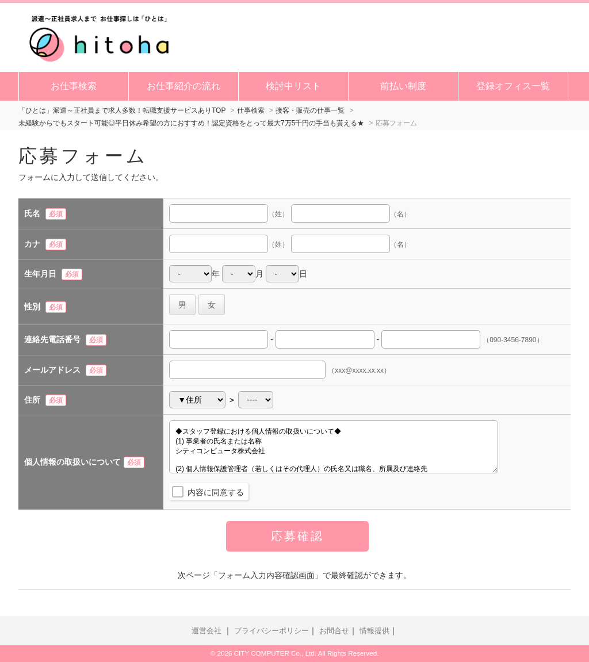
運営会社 (206, 631)
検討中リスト (293, 86)
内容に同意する (216, 492)
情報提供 (374, 631)
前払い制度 (403, 86)
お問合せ (334, 631)
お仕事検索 (74, 86)
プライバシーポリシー (271, 631)
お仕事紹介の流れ (183, 86)
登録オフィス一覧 (513, 86)
